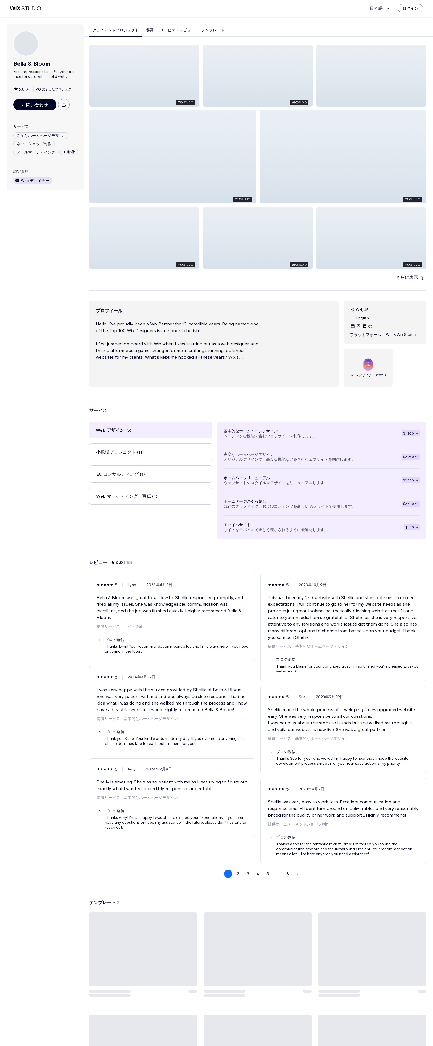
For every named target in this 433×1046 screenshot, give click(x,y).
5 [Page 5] (268, 853)
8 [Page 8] (287, 853)
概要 (149, 30)
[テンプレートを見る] (143, 964)
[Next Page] (298, 854)
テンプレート (213, 30)
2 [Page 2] (238, 853)
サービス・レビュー (177, 30)
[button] (144, 76)
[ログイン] (410, 8)
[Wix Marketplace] (25, 8)
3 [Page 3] (248, 853)
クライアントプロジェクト (116, 30)
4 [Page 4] (258, 853)
